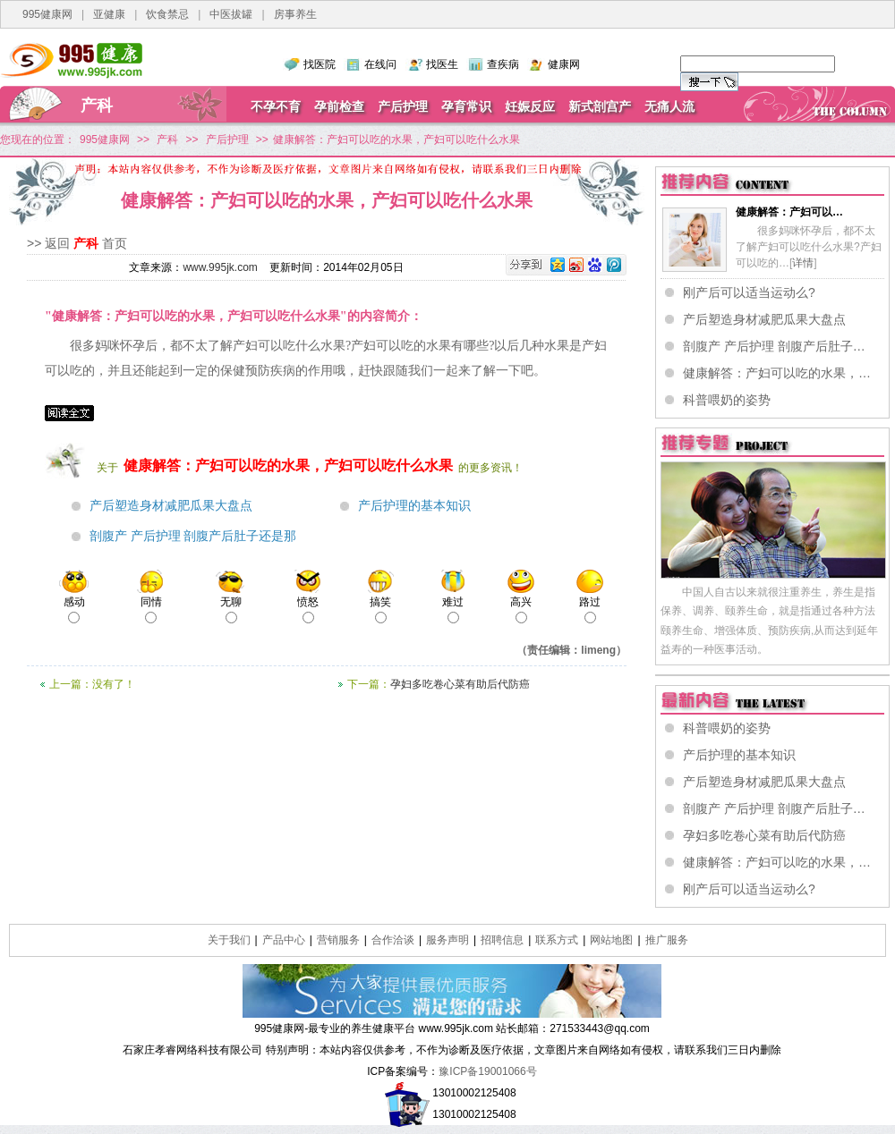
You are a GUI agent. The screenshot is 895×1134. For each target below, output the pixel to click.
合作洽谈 (392, 940)
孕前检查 (339, 106)
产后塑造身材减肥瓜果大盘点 (171, 505)
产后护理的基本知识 (414, 505)
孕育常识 (466, 106)
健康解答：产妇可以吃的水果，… (777, 373)
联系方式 (556, 940)
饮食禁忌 (167, 14)
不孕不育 (276, 106)
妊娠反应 (530, 106)
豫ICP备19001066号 (487, 1071)
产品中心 (283, 940)
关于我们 (229, 940)
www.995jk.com (220, 267)
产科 (97, 105)
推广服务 (666, 940)
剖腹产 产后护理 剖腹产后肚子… (774, 346)
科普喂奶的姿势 (727, 400)
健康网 (564, 64)
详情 (803, 263)
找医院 (319, 64)
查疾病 (503, 64)
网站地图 (611, 940)
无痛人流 (669, 106)
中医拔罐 (230, 14)
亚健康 (109, 14)
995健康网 (47, 14)
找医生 (442, 64)
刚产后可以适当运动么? (749, 292)
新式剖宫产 (599, 106)
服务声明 (447, 940)
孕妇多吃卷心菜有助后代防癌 (460, 684)
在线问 (380, 64)
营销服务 (338, 940)
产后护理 (403, 106)
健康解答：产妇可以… (789, 212)
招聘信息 (502, 940)
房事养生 (295, 14)
